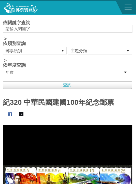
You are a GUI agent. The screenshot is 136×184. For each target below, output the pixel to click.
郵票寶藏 (32, 8)
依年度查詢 (14, 65)
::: (4, 17)
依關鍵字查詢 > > (68, 48)
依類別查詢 (14, 43)
